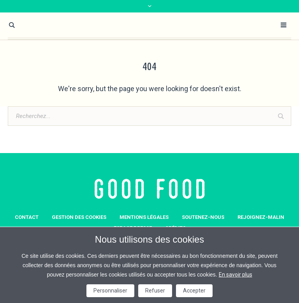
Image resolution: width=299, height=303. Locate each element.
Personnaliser (110, 290)
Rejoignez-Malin (260, 217)
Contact (27, 217)
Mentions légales (144, 217)
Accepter (194, 290)
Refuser (155, 290)
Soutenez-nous (203, 217)
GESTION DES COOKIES (79, 217)
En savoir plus (235, 274)
